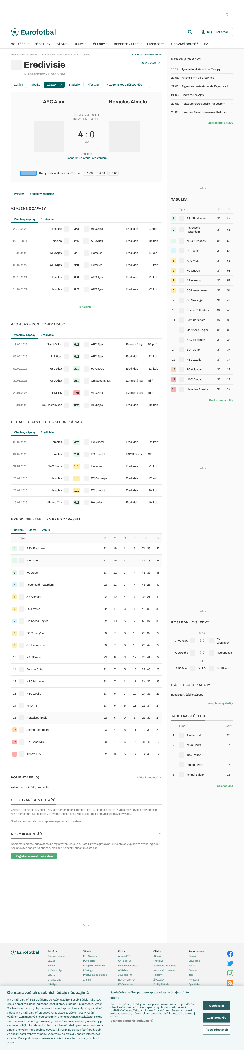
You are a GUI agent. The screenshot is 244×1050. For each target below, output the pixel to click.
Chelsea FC (124, 960)
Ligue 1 (51, 974)
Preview (19, 193)
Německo (194, 979)
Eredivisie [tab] (47, 219)
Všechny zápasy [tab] (24, 219)
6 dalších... (86, 307)
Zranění (87, 979)
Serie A (52, 965)
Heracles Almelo (128, 101)
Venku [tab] (46, 530)
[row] (86, 229)
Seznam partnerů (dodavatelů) (131, 1020)
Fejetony (158, 974)
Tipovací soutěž (184, 44)
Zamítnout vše (216, 1017)
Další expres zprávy (220, 122)
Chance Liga (54, 979)
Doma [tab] (32, 530)
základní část (81, 115)
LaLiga (51, 960)
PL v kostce (89, 960)
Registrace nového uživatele (34, 856)
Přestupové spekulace (95, 974)
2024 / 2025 (150, 62)
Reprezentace (128, 44)
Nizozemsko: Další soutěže (126, 84)
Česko (192, 956)
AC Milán (123, 970)
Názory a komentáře (164, 970)
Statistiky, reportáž (42, 193)
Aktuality (158, 956)
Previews (158, 960)
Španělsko (194, 984)
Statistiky (75, 84)
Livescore (156, 44)
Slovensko (194, 960)
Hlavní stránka (18, 54)
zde (95, 847)
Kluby (80, 44)
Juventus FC (125, 974)
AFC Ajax (53, 101)
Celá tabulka (225, 786)
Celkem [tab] (19, 530)
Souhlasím (216, 1005)
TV (206, 44)
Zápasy (62, 44)
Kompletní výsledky (220, 703)
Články (157, 951)
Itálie (191, 974)
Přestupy (42, 44)
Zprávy (18, 84)
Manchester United (128, 965)
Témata (87, 951)
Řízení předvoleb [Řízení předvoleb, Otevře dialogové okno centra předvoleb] (216, 1029)
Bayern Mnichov (127, 979)
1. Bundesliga (55, 970)
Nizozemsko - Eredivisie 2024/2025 (60, 54)
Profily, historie (161, 984)
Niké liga (52, 984)
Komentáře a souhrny (164, 965)
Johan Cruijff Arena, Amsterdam (87, 158)
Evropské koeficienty (94, 965)
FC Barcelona (125, 984)
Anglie (192, 965)
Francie (193, 970)
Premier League (56, 956)
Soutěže (20, 44)
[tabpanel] (86, 268)
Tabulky (35, 84)
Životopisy (158, 979)
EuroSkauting (90, 956)
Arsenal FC (124, 956)
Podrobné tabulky (221, 400)
